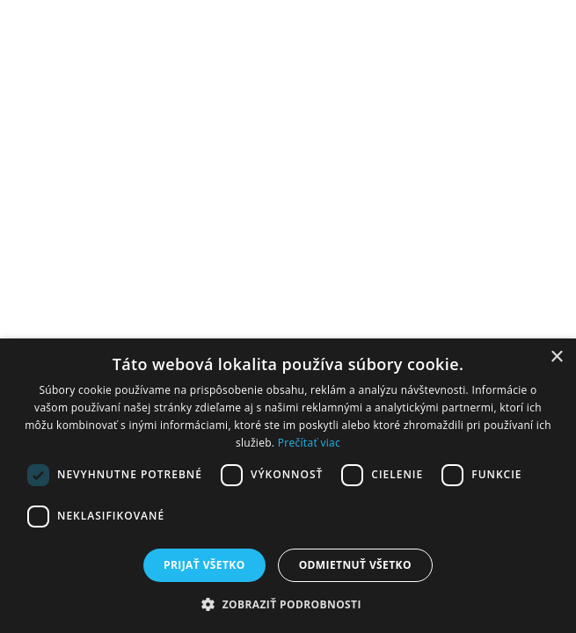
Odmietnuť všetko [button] (355, 564)
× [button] (556, 357)
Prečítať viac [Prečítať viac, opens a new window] (309, 442)
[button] (288, 603)
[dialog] (288, 485)
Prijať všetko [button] (204, 564)
